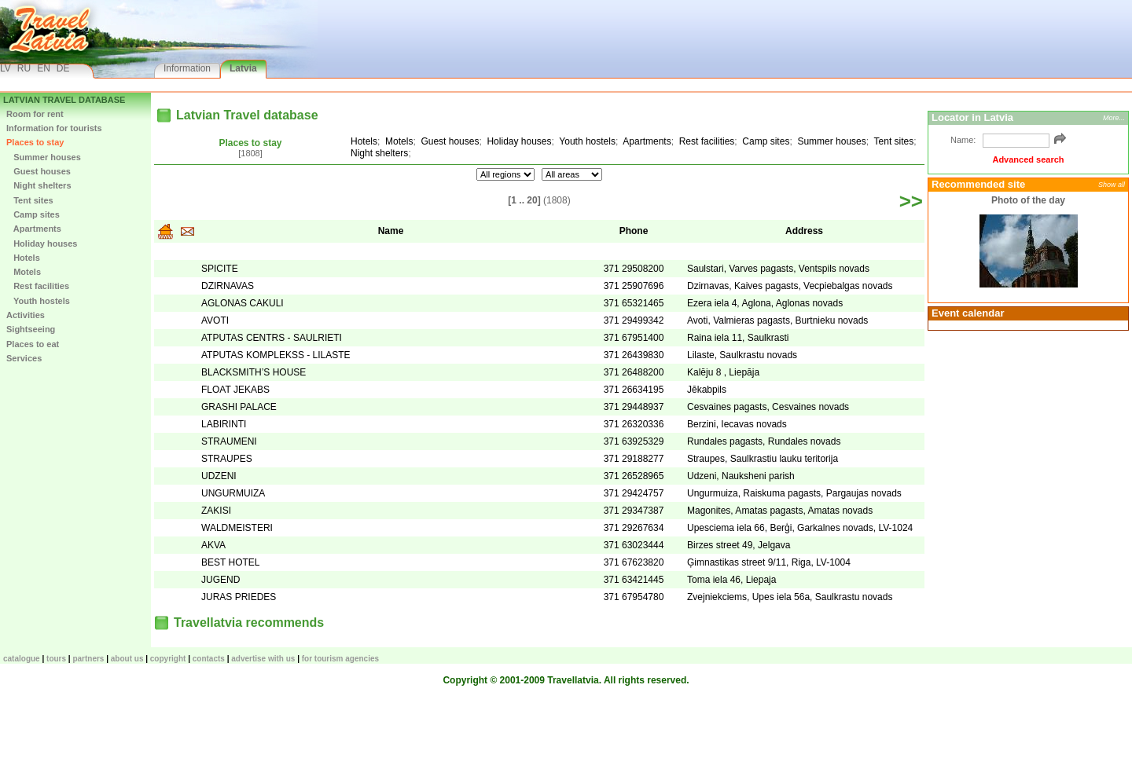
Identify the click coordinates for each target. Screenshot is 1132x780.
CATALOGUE (21, 658)
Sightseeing (30, 329)
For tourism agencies (340, 658)
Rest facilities (37, 286)
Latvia (243, 68)
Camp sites (33, 214)
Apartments (33, 228)
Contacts (209, 658)
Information (187, 68)
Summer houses (43, 157)
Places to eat (32, 344)
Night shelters (39, 185)
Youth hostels (38, 301)
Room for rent (35, 114)
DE (63, 68)
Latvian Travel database (64, 99)
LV (5, 68)
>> (911, 201)
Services (24, 358)
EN (43, 68)
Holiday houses (41, 243)
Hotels (23, 257)
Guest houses (38, 171)
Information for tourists (54, 128)
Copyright (168, 658)
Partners (88, 658)
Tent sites (29, 200)
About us (127, 658)
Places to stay (35, 142)
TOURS (56, 658)
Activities (25, 315)
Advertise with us (263, 658)
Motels (23, 271)
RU (24, 68)
